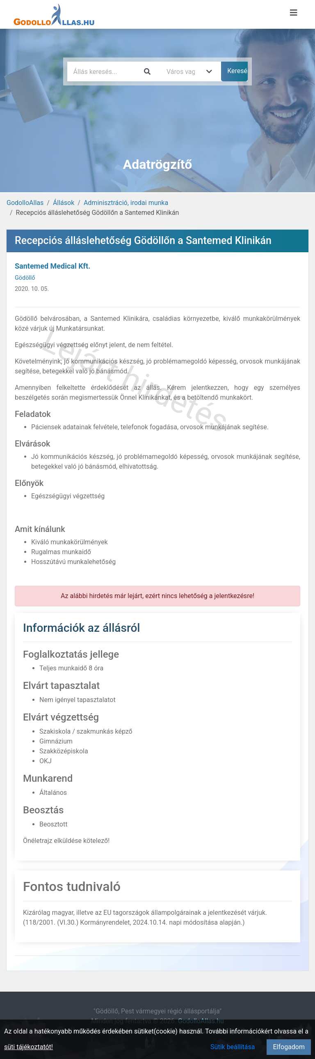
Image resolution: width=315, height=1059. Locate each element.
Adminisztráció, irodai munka (126, 203)
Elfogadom (289, 1047)
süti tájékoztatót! (28, 1047)
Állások (63, 203)
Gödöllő (25, 277)
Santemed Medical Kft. (52, 266)
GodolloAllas (25, 203)
